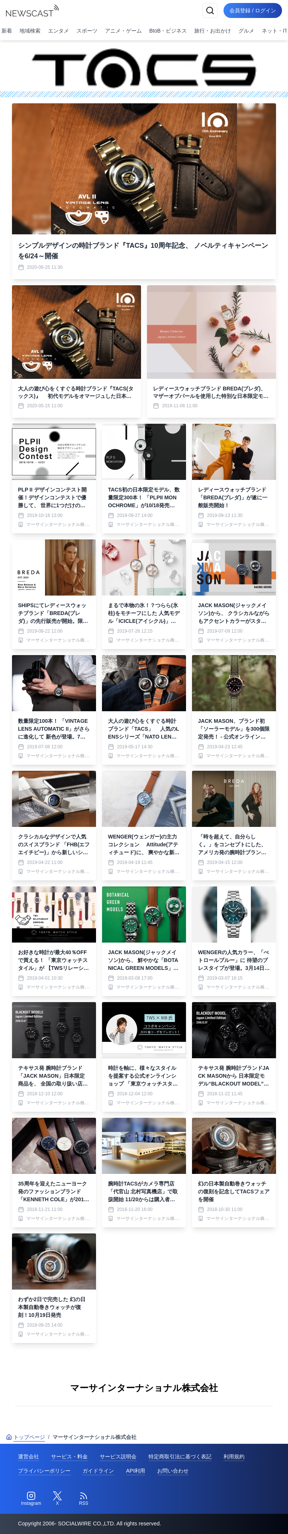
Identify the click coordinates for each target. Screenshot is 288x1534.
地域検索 (30, 31)
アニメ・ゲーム (123, 31)
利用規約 (234, 1457)
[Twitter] (57, 1499)
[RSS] (83, 1499)
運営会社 (28, 1457)
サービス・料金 (69, 1457)
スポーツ (87, 31)
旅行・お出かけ (212, 31)
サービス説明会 (118, 1457)
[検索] (210, 10)
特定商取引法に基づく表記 (180, 1457)
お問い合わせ (173, 1471)
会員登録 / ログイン (253, 10)
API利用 (135, 1471)
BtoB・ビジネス (168, 31)
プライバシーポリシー (44, 1471)
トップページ (25, 1437)
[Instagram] (31, 1499)
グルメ (246, 31)
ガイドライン (98, 1471)
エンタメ (58, 31)
